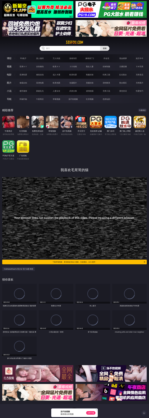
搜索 (105, 48)
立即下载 (91, 413)
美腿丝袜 (89, 83)
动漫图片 (73, 83)
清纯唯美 (106, 83)
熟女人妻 (89, 66)
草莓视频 (56, 99)
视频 (9, 66)
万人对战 (56, 58)
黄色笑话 (123, 91)
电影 (9, 74)
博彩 (9, 58)
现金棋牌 (123, 58)
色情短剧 (106, 99)
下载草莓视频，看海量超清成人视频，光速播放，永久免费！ (99, 262)
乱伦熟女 (123, 74)
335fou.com (74, 42)
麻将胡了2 (89, 58)
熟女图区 (123, 83)
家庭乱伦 (40, 91)
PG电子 (23, 58)
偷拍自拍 (40, 74)
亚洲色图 (40, 83)
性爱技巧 (139, 91)
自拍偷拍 (40, 66)
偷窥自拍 (23, 83)
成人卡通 (56, 74)
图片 (9, 82)
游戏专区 (73, 58)
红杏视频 (89, 99)
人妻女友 (56, 91)
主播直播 (123, 66)
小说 (9, 90)
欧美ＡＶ (56, 66)
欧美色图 (56, 83)
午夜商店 (40, 99)
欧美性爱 (73, 74)
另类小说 (106, 91)
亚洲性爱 (23, 74)
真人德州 (40, 58)
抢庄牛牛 (139, 58)
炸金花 (106, 58)
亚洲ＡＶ (23, 66)
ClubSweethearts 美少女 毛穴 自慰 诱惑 (18, 269)
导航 (9, 99)
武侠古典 (73, 91)
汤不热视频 (73, 99)
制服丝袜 (89, 74)
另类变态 (139, 74)
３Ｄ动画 (73, 66)
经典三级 (106, 74)
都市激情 (23, 91)
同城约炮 (23, 99)
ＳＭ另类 (139, 66)
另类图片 (139, 83)
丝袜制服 (106, 66)
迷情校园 (89, 91)
